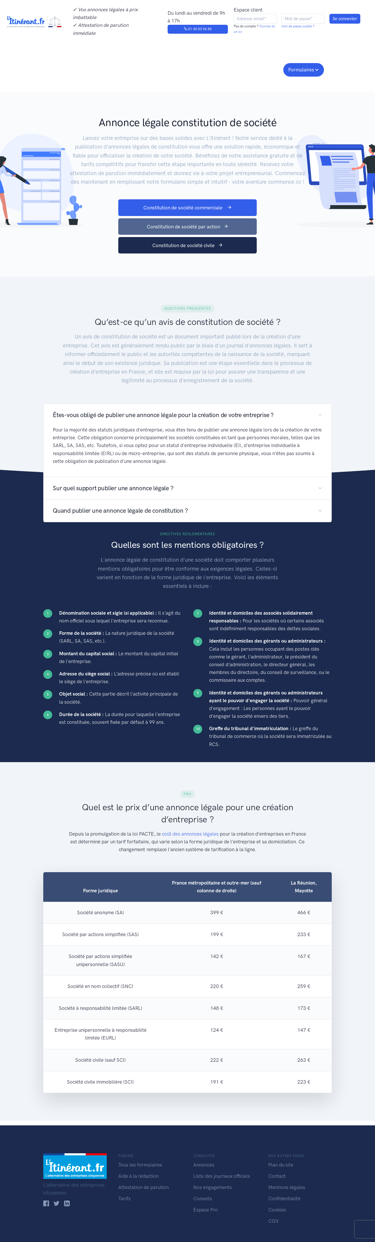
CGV (273, 1221)
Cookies (277, 1210)
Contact (277, 1176)
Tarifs (124, 1198)
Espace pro (264, 69)
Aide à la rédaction (138, 1176)
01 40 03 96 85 (198, 29)
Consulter (103, 69)
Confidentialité (284, 1198)
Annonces (203, 1165)
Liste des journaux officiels (221, 1176)
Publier (66, 69)
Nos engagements (186, 69)
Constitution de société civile (187, 245)
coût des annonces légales (190, 834)
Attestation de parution (143, 1187)
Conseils (229, 69)
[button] (187, 415)
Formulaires (301, 70)
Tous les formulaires (140, 1165)
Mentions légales (286, 1187)
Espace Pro (205, 1210)
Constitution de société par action (187, 227)
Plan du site (280, 1165)
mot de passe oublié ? (298, 26)
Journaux (138, 69)
